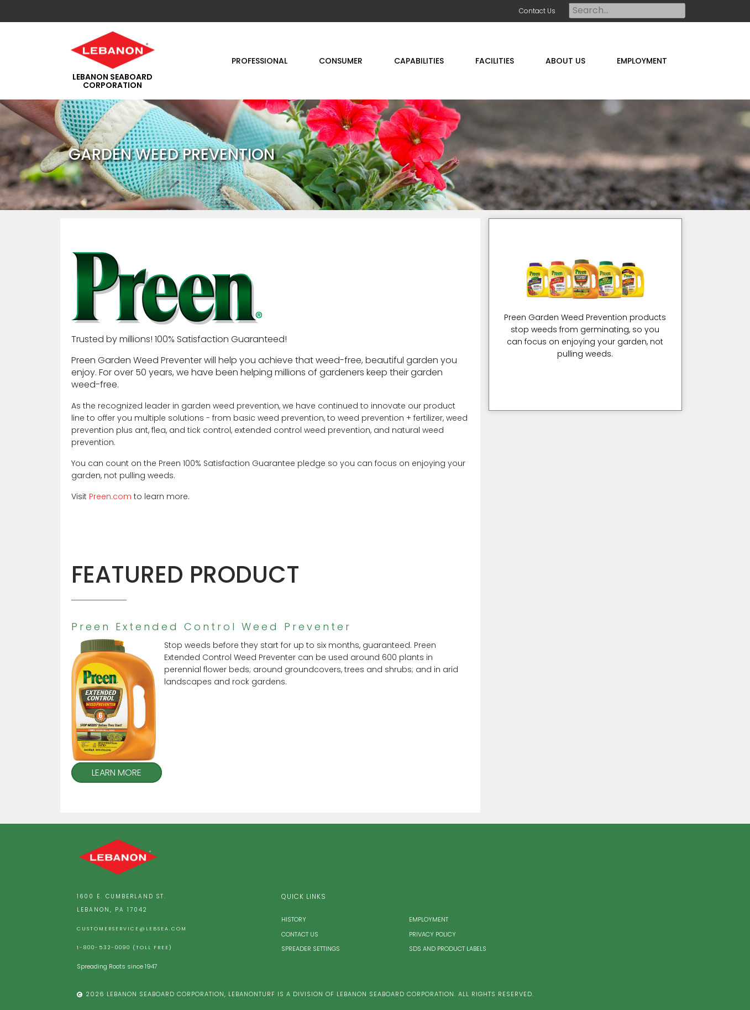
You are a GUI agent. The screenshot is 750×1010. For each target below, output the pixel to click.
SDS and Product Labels (447, 948)
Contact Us (537, 10)
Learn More (116, 772)
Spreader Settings (310, 948)
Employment (428, 919)
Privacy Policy (432, 934)
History (293, 919)
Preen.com (110, 496)
